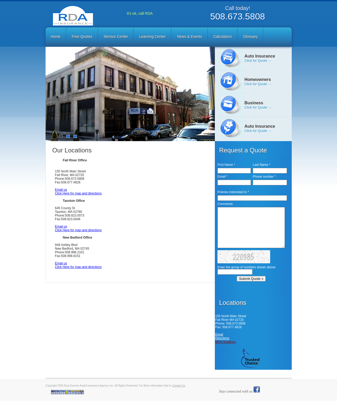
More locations (225, 342)
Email (219, 334)
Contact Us (178, 385)
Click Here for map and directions (78, 193)
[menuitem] (56, 37)
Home (56, 36)
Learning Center (152, 36)
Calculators (223, 36)
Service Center (116, 36)
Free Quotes (82, 36)
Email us (61, 190)
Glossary (250, 36)
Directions (222, 338)
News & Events (189, 36)
